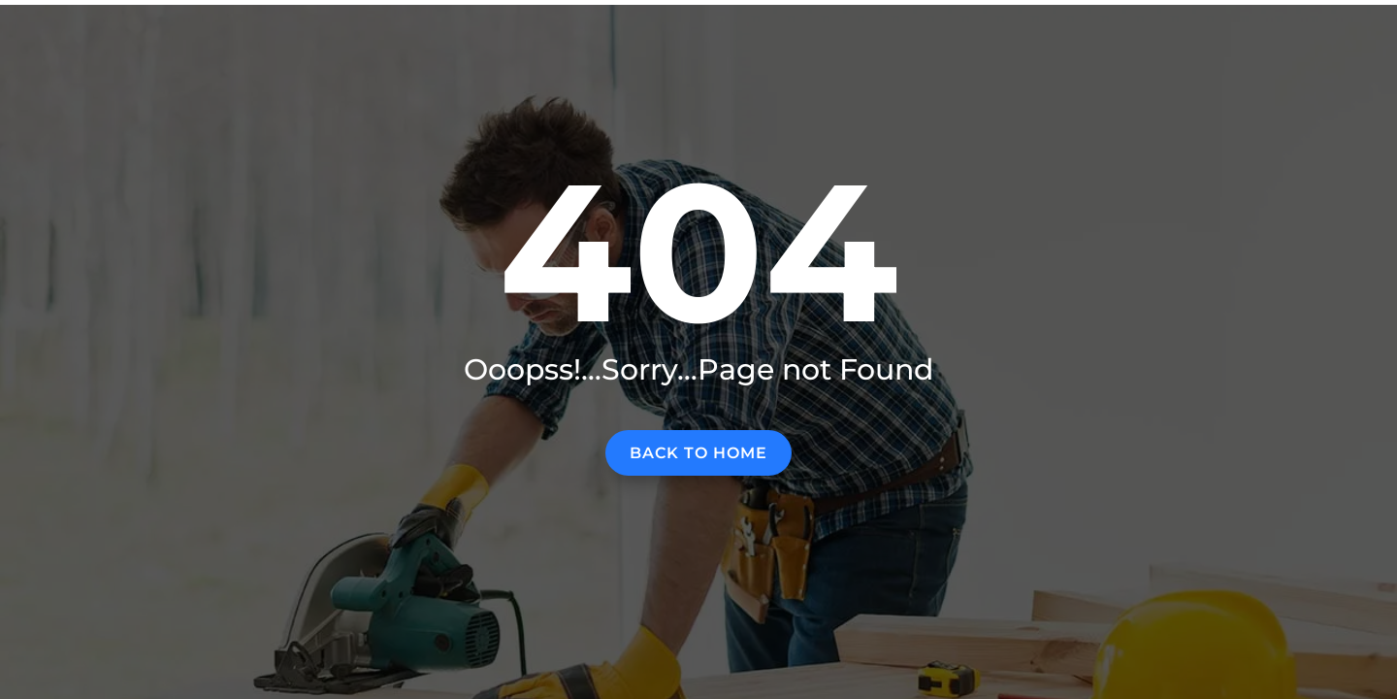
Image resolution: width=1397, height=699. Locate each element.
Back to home (698, 453)
